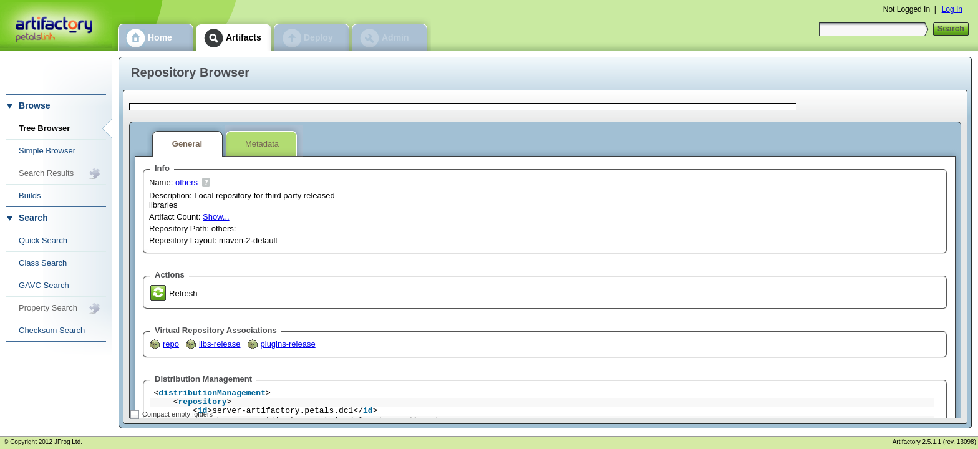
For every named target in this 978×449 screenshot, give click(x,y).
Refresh (183, 293)
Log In (952, 9)
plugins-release (288, 344)
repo (171, 344)
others (186, 182)
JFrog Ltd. (68, 441)
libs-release (219, 344)
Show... (216, 216)
